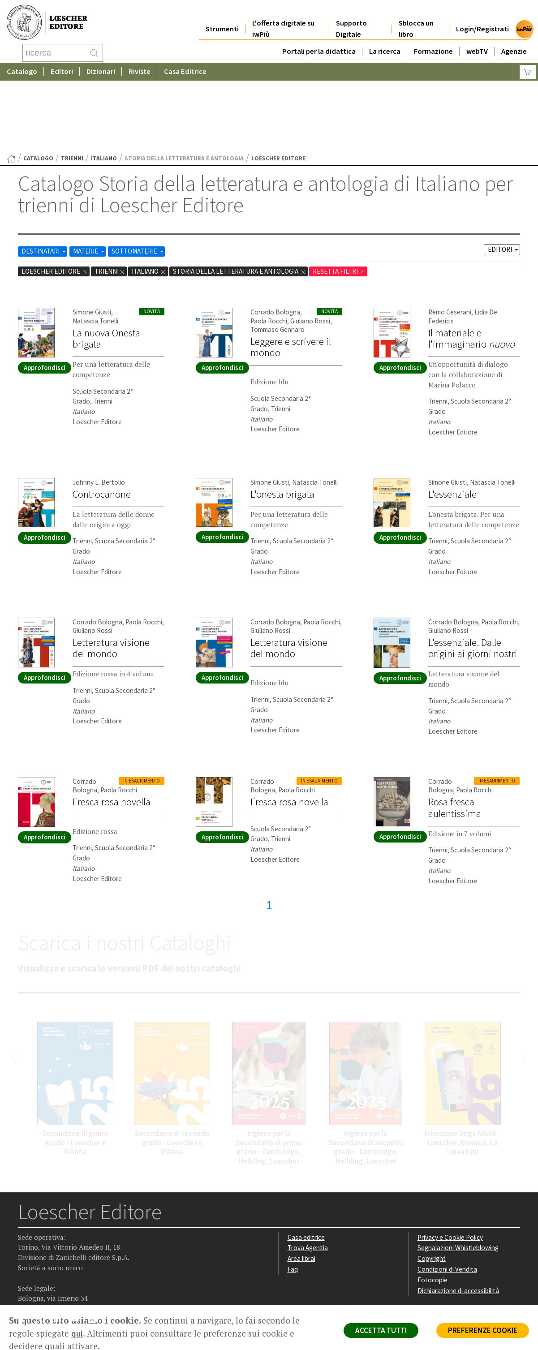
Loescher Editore (55, 199)
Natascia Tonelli (95, 249)
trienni (72, 86)
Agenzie (514, 41)
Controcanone (102, 422)
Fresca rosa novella (112, 730)
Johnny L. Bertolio (99, 410)
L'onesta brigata (282, 422)
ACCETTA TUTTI (381, 1330)
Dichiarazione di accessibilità (458, 1219)
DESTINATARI (44, 179)
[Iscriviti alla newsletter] (95, 1248)
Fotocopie (432, 1208)
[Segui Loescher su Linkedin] (61, 1248)
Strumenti (222, 18)
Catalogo (22, 69)
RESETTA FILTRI (339, 199)
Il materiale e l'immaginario (471, 267)
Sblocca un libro (416, 19)
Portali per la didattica (319, 41)
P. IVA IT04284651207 (48, 1285)
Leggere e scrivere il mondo (290, 275)
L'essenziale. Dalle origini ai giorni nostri (472, 576)
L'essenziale (452, 422)
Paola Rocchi (268, 249)
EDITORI (504, 177)
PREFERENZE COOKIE (482, 1330)
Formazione (433, 41)
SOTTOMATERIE (138, 179)
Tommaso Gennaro (277, 258)
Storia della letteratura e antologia (239, 199)
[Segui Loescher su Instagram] (43, 1248)
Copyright (431, 1186)
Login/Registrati (482, 18)
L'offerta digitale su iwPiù (283, 19)
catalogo (38, 86)
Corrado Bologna (275, 240)
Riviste (140, 69)
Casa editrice (306, 1165)
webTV (477, 41)
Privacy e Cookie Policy (450, 1165)
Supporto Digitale (351, 19)
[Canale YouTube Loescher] (78, 1248)
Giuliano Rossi (310, 249)
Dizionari (100, 69)
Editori (62, 69)
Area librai (301, 1186)
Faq (293, 1197)
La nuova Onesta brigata (106, 267)
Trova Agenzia (308, 1176)
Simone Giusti (92, 240)
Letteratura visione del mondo (111, 576)
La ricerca (384, 41)
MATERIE (89, 179)
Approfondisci (44, 296)
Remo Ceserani (449, 240)
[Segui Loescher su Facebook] (26, 1248)
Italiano (104, 86)
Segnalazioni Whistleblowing (458, 1176)
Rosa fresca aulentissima (454, 736)
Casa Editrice (185, 69)
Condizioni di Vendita (447, 1197)
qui (77, 1333)
